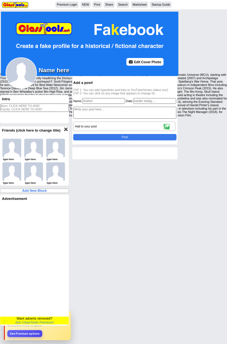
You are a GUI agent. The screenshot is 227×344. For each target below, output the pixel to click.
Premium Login (67, 4)
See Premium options (25, 333)
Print (97, 4)
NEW (85, 4)
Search (123, 4)
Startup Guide (161, 4)
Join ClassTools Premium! (34, 322)
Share (109, 4)
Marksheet (140, 4)
